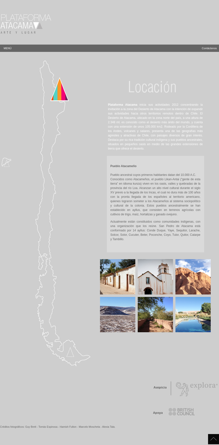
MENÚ (95, 48)
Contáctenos (209, 48)
